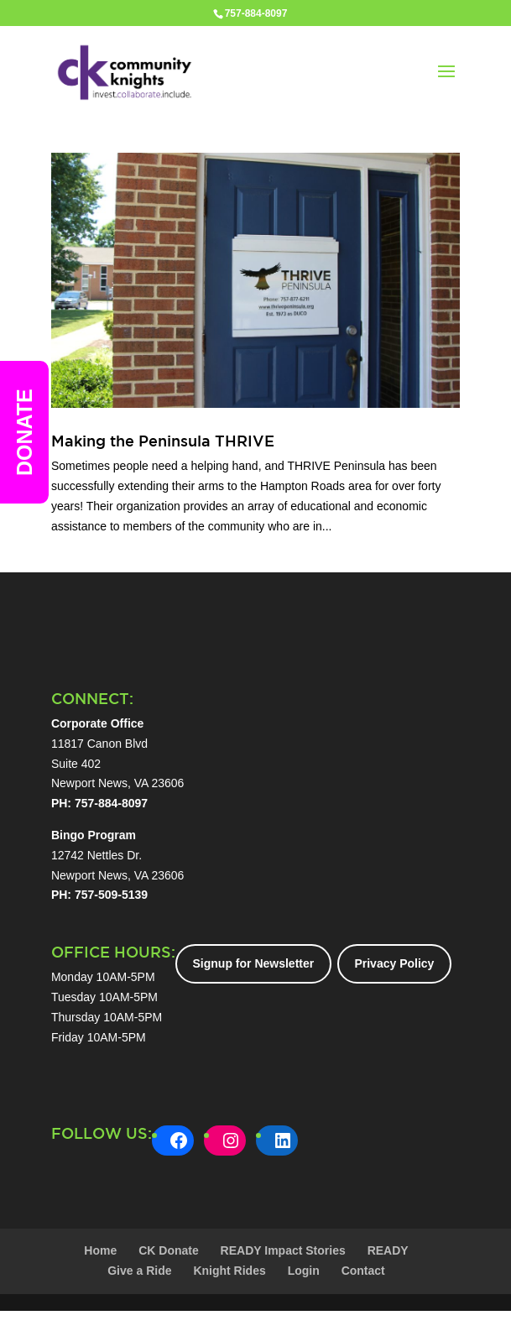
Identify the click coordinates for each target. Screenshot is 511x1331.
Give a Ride (139, 1270)
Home (100, 1250)
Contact (363, 1270)
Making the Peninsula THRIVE (162, 440)
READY (388, 1250)
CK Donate (168, 1250)
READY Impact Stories (283, 1250)
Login (304, 1270)
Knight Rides (229, 1270)
